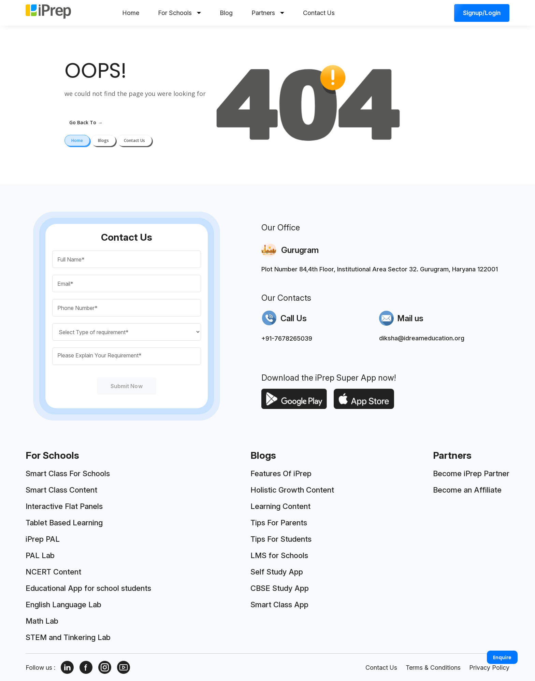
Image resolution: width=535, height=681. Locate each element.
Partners (267, 12)
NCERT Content (53, 571)
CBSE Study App (279, 588)
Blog (226, 12)
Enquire (502, 657)
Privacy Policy (489, 667)
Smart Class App (279, 604)
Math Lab (42, 620)
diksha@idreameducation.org (421, 338)
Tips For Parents (278, 522)
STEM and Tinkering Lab (68, 637)
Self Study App (276, 571)
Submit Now (127, 386)
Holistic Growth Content (292, 489)
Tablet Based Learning (64, 522)
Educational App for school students (88, 588)
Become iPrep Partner (471, 473)
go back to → (85, 122)
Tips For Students (281, 539)
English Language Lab (63, 604)
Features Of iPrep (281, 473)
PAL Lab (40, 555)
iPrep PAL (43, 539)
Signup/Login (482, 12)
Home (130, 12)
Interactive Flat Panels (64, 506)
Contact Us (319, 12)
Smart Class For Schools (68, 473)
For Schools (179, 12)
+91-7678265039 (286, 338)
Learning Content (280, 506)
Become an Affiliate (467, 489)
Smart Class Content (61, 489)
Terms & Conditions (433, 667)
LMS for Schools (279, 555)
